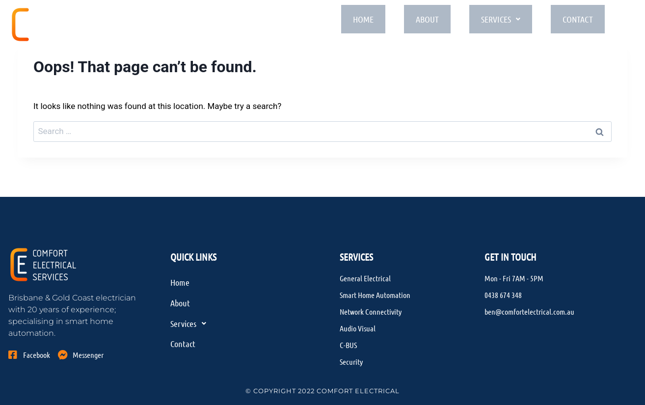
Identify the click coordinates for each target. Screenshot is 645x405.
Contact (585, 20)
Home (364, 20)
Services (505, 20)
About (430, 20)
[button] (505, 21)
